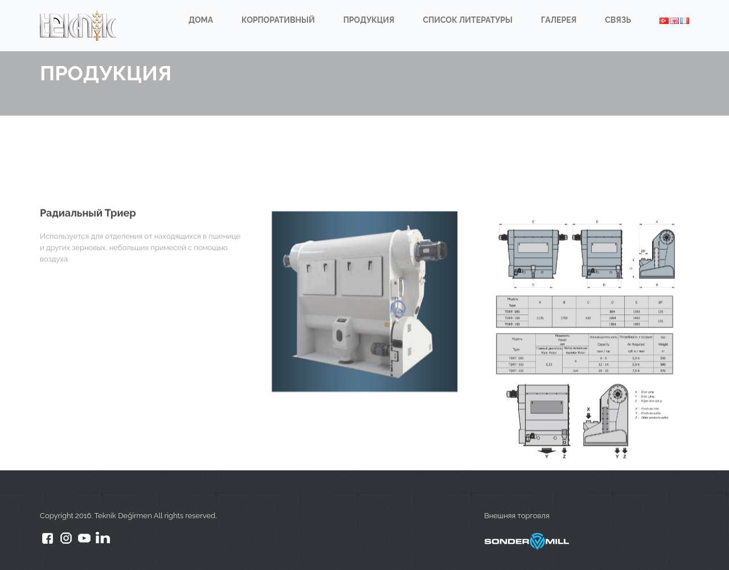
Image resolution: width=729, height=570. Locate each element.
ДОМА (201, 19)
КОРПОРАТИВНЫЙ (278, 19)
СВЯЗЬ (618, 19)
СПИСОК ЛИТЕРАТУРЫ (468, 19)
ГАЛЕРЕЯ (558, 19)
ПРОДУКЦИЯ (369, 19)
